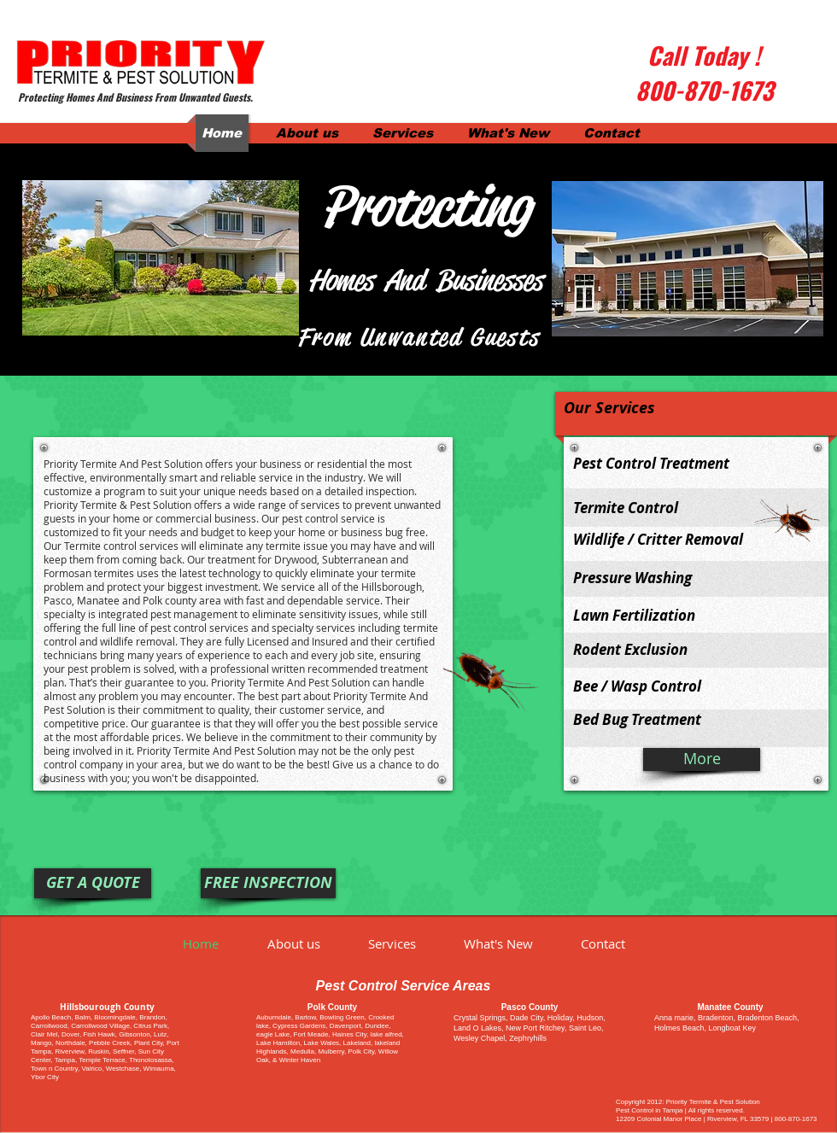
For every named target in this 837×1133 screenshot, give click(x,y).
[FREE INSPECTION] (268, 883)
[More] (701, 759)
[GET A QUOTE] (92, 883)
